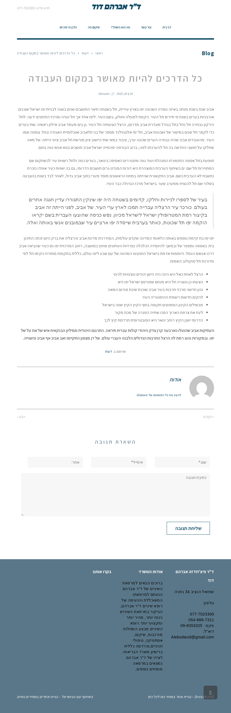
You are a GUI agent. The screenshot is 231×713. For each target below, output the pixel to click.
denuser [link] (103, 94)
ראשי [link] (99, 53)
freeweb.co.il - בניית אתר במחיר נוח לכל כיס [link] (181, 696)
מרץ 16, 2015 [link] (124, 94)
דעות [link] (85, 53)
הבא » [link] (21, 416)
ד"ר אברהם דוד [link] (115, 6)
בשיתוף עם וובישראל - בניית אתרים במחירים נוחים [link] (55, 696)
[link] (167, 27)
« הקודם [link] (208, 416)
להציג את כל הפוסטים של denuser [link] (159, 395)
